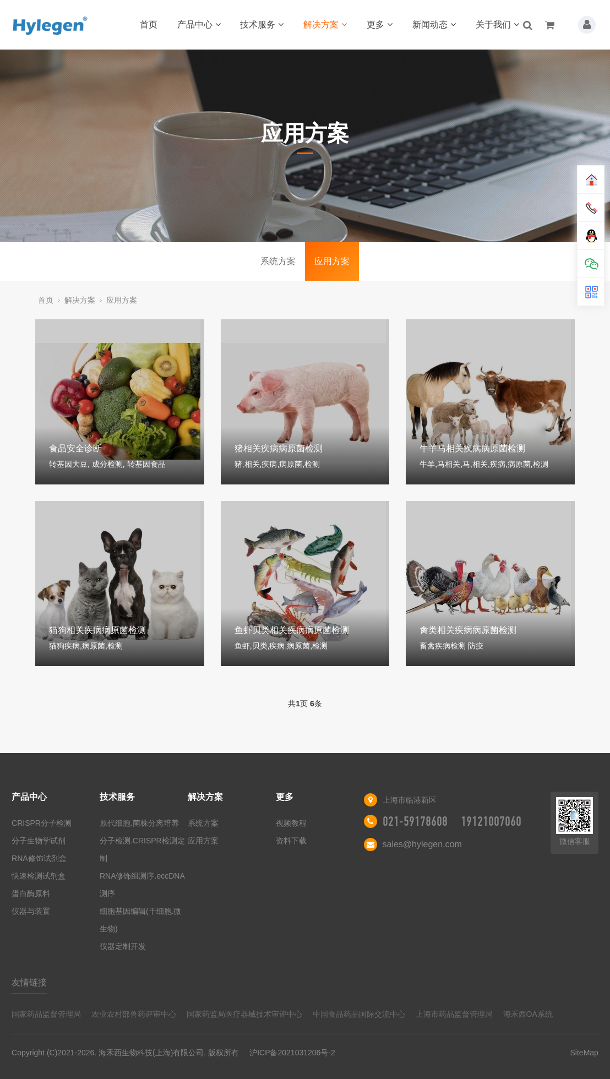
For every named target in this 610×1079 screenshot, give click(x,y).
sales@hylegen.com (422, 844)
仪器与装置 (31, 911)
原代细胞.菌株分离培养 (139, 823)
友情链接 (29, 982)
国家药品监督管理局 (46, 1014)
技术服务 (262, 24)
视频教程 (291, 823)
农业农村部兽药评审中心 (133, 1014)
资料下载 (291, 840)
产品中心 (199, 24)
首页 (148, 24)
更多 (380, 24)
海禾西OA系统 (528, 1014)
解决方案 (325, 24)
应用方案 (332, 261)
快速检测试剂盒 (39, 875)
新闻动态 (434, 24)
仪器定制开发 (123, 946)
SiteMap (584, 1052)
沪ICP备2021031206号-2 (292, 1052)
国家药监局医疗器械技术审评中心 (244, 1014)
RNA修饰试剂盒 (39, 858)
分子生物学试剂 (39, 840)
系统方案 (278, 261)
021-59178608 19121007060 (452, 821)
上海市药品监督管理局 (454, 1014)
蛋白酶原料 (31, 893)
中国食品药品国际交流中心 (359, 1014)
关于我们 (497, 24)
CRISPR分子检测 (42, 823)
